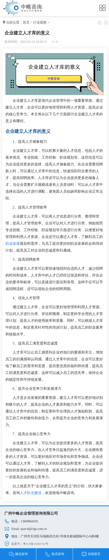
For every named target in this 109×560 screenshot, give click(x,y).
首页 (26, 22)
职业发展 (12, 243)
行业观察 (40, 22)
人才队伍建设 (31, 493)
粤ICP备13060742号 (35, 543)
